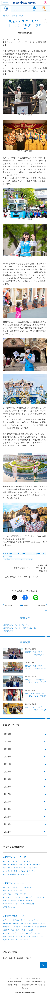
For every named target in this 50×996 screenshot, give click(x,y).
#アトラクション (24, 874)
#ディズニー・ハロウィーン (29, 865)
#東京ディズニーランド (30, 628)
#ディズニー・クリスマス (12, 868)
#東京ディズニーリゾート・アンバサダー (17, 625)
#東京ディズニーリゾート (11, 628)
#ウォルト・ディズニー (19, 940)
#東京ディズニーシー (10, 631)
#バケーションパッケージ (12, 936)
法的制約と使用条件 (14, 982)
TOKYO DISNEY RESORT (24, 2)
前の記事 (9, 605)
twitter (14, 597)
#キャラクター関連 (10, 871)
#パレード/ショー (30, 868)
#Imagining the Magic (11, 923)
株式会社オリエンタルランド (32, 985)
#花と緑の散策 (40, 927)
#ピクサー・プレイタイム (22, 887)
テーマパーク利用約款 (34, 982)
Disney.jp (25, 988)
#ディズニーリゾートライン (13, 933)
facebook (25, 597)
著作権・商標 (12, 985)
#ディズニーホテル (33, 933)
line (35, 597)
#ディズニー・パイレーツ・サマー (15, 894)
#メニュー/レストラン (27, 871)
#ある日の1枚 (26, 923)
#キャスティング (39, 923)
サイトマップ (14, 978)
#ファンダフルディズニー (33, 936)
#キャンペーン (33, 920)
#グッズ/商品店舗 (9, 874)
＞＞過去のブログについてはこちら (18, 559)
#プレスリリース (19, 920)
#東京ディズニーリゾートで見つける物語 (18, 930)
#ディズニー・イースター (22, 861)
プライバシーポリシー (32, 978)
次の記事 (41, 605)
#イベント (7, 861)
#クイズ (6, 940)
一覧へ (27, 605)
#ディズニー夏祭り (10, 865)
